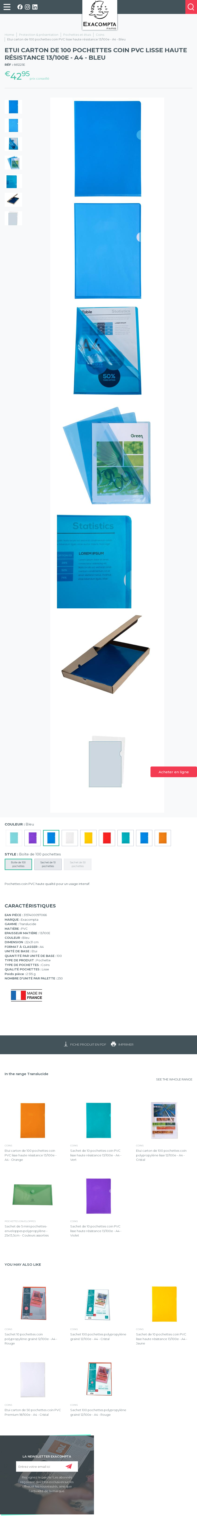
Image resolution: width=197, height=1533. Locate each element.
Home (9, 34)
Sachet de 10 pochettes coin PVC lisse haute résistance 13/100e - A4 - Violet (95, 1230)
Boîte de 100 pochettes (18, 864)
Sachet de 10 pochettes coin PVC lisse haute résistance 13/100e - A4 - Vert (95, 1155)
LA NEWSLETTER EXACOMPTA (47, 1456)
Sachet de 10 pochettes (48, 864)
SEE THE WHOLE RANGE (174, 1079)
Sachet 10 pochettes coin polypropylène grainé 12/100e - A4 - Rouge (31, 1338)
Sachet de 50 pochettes (78, 864)
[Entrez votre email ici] (47, 1466)
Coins (100, 34)
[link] (7, 7)
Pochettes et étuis (77, 34)
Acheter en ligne (174, 772)
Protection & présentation (38, 34)
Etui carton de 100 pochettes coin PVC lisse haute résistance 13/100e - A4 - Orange (31, 1155)
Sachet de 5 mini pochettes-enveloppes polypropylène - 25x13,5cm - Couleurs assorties (27, 1230)
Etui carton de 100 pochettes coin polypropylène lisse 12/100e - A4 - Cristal (161, 1155)
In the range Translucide (26, 1074)
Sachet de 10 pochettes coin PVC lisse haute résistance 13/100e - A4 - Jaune (161, 1338)
